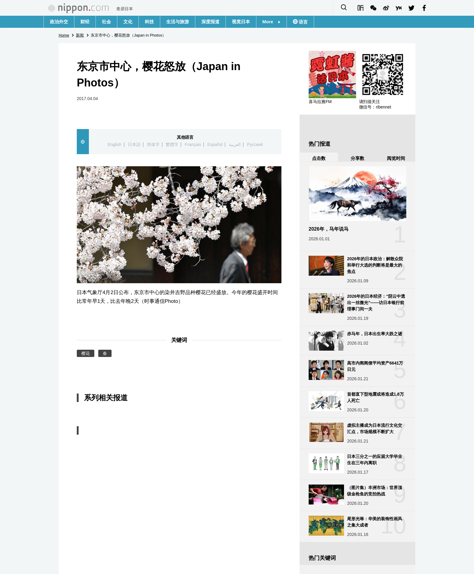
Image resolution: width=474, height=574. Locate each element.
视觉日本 (241, 21)
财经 (84, 21)
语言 (302, 21)
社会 (106, 21)
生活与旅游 (177, 21)
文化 (127, 21)
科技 (149, 21)
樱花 (85, 353)
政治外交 (59, 21)
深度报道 (210, 21)
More (271, 21)
